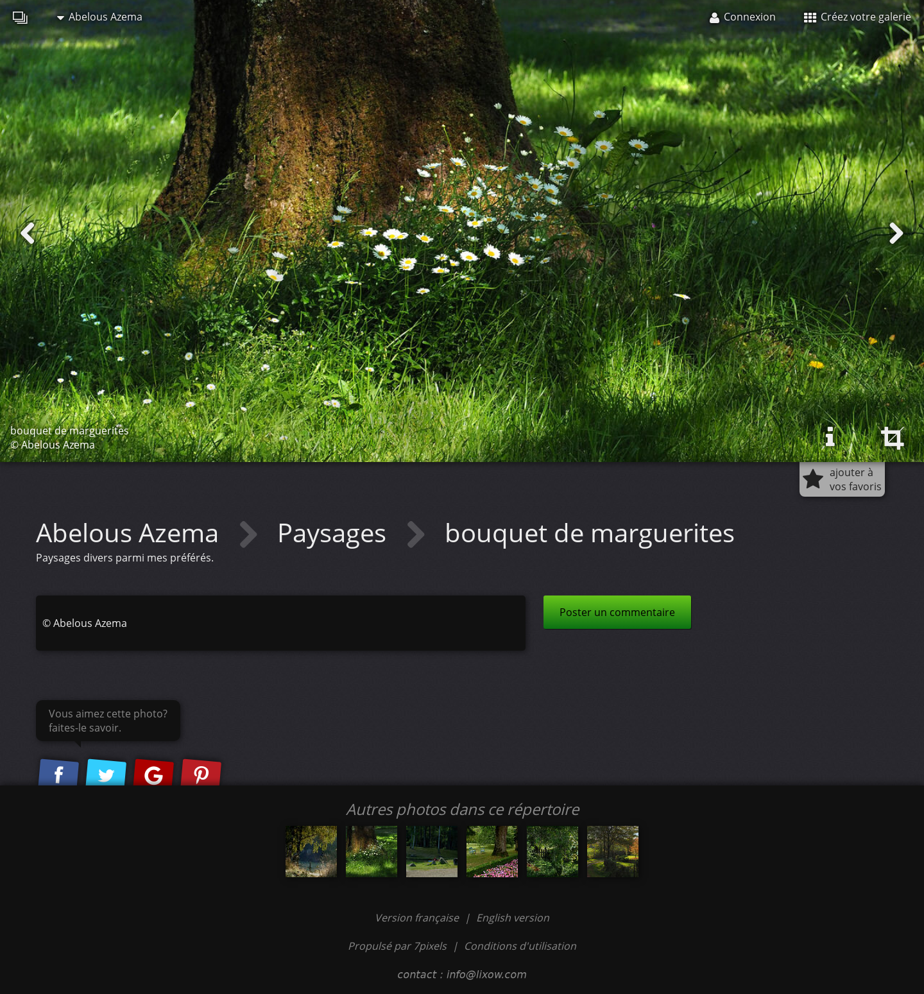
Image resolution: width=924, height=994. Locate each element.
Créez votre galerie (857, 17)
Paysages (335, 532)
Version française (418, 918)
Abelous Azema (99, 17)
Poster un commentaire (617, 612)
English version (512, 918)
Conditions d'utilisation (520, 946)
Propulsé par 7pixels (397, 946)
